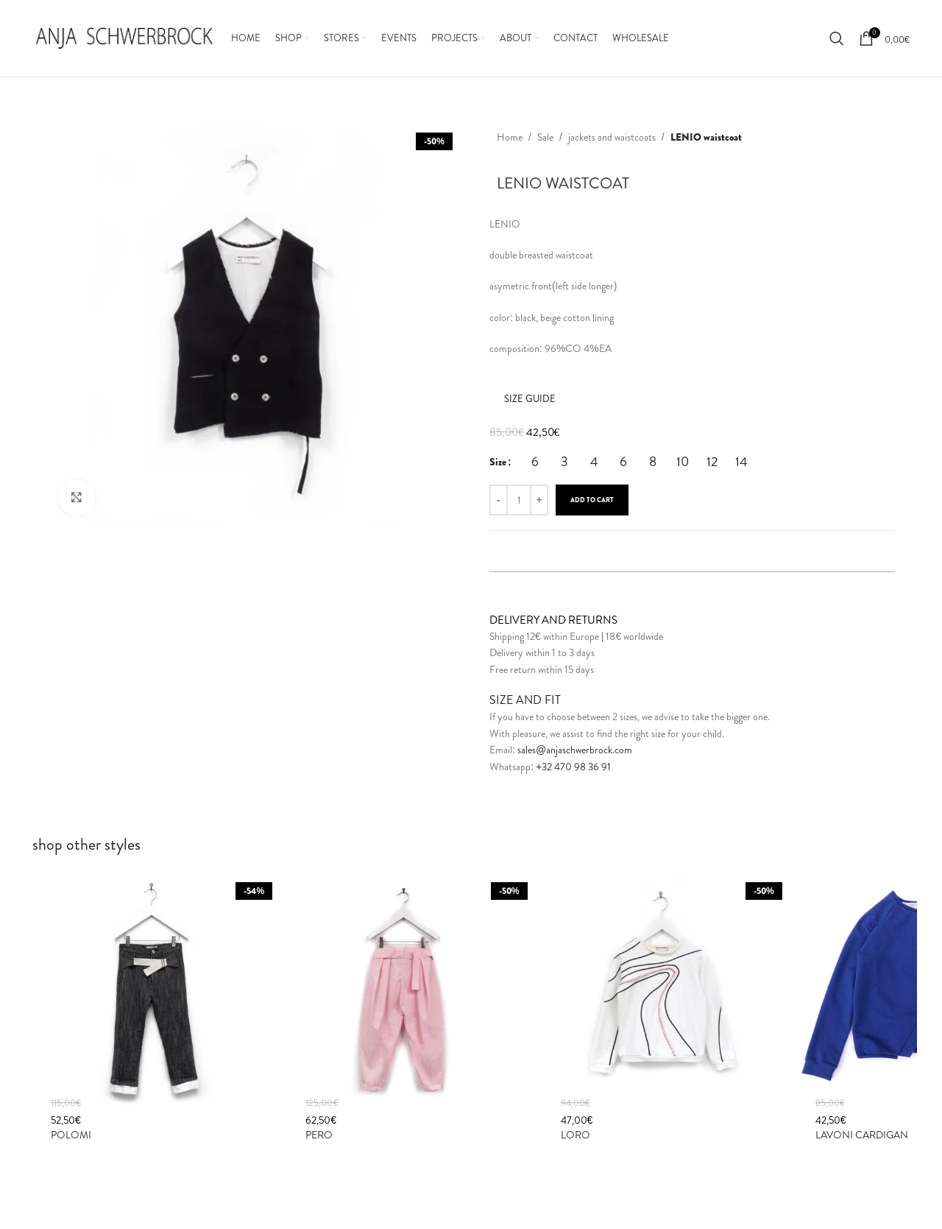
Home (510, 137)
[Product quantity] (519, 500)
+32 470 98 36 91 (573, 766)
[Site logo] (124, 36)
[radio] (535, 461)
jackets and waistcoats (612, 137)
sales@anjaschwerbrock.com (574, 749)
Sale (545, 137)
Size (497, 461)
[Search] (836, 38)
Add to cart (592, 500)
